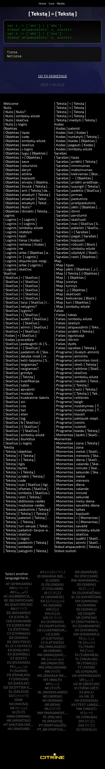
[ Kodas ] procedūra (18, 344)
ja (45, 597)
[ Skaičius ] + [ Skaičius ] (21, 319)
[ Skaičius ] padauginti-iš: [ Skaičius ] (31, 348)
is (42, 588)
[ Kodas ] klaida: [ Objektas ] (75, 145)
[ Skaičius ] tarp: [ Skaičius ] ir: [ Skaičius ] (34, 306)
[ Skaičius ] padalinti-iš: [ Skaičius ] (30, 356)
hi (14, 716)
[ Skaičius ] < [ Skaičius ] (21, 290)
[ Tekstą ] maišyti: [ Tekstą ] (75, 124)
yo (78, 721)
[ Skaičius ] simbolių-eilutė (24, 439)
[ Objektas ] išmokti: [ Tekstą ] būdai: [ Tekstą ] (38, 215)
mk (40, 659)
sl (73, 601)
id (39, 580)
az (5, 600)
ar (12, 596)
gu (11, 700)
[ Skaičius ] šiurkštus (19, 443)
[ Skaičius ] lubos (16, 389)
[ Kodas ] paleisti (67, 132)
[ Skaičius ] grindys (17, 377)
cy (9, 637)
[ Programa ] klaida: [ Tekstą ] (76, 435)
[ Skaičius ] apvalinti (19, 393)
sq (80, 617)
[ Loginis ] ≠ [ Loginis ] (20, 228)
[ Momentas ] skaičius (71, 538)
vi (75, 692)
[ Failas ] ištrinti (66, 344)
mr (47, 675)
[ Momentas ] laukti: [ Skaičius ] (78, 439)
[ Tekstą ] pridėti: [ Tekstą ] (24, 480)
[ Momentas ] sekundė (71, 501)
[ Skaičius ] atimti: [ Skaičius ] (25, 331)
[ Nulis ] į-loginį (15, 128)
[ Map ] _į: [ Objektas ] (70, 294)
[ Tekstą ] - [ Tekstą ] (19, 526)
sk (74, 597)
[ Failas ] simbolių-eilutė (73, 323)
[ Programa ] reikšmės (71, 402)
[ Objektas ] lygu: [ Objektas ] (25, 157)
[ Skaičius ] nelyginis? (20, 310)
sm (77, 605)
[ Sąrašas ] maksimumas (73, 174)
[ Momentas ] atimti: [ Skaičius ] (78, 546)
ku (43, 626)
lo (48, 638)
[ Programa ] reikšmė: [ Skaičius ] (79, 373)
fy (11, 683)
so (78, 613)
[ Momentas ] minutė (70, 497)
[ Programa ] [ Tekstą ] (71, 389)
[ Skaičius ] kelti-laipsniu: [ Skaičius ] (31, 364)
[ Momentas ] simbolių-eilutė (77, 534)
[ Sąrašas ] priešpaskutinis (74, 207)
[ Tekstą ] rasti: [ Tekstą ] (22, 501)
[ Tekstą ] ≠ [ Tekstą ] (19, 464)
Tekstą (8, 451)
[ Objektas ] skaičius (18, 149)
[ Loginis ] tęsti (14, 240)
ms (39, 680)
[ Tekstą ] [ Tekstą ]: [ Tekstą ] (25, 517)
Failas (59, 315)
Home (42, 3)
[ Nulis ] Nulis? (14, 116)
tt (79, 671)
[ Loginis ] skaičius (17, 273)
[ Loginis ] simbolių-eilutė (23, 232)
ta (80, 642)
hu (10, 733)
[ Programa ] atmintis (71, 360)
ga (10, 687)
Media (61, 3)
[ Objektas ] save (16, 165)
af (8, 588)
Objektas (10, 132)
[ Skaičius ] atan (15, 418)
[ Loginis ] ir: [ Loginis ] (20, 261)
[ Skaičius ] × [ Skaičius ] (21, 335)
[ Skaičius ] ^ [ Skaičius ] (21, 435)
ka (43, 605)
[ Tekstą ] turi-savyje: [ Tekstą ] (27, 530)
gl (11, 695)
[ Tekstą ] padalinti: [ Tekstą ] (25, 546)
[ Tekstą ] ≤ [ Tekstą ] (70, 112)
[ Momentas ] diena (69, 488)
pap (40, 717)
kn (47, 617)
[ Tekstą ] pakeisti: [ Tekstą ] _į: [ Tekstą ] (34, 522)
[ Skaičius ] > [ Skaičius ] (21, 281)
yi (81, 717)
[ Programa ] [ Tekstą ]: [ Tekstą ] (79, 397)
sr (78, 622)
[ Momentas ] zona (69, 451)
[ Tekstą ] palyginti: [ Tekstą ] (25, 555)
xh (77, 704)
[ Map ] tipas (64, 269)
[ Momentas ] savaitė (71, 530)
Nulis (7, 112)
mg (42, 651)
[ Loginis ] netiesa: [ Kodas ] (24, 248)
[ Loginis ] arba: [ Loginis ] (23, 269)
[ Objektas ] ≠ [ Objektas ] (22, 161)
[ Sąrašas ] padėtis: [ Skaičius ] (77, 194)
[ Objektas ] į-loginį (18, 153)
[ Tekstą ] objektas (17, 455)
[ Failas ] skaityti (67, 327)
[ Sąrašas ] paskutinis (71, 203)
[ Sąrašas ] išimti (67, 215)
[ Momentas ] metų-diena (74, 505)
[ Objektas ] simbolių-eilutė (24, 145)
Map (57, 265)
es (10, 658)
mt (46, 684)
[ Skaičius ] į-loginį (17, 447)
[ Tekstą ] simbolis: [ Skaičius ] (26, 497)
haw (19, 704)
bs (9, 617)
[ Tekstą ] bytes (15, 472)
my (48, 688)
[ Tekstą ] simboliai (18, 551)
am (12, 592)
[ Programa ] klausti (69, 418)
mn (43, 667)
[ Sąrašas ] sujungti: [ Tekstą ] (77, 190)
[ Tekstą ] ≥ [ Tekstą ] (70, 120)
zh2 (81, 729)
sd (79, 588)
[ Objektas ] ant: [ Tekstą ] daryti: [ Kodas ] (35, 194)
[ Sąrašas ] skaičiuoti (70, 223)
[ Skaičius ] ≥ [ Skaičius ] (21, 286)
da (11, 642)
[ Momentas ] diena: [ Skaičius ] (78, 464)
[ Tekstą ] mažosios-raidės (24, 509)
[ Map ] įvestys (65, 286)
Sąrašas (60, 157)
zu (78, 733)
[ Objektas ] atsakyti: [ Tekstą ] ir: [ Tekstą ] (36, 203)
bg (7, 608)
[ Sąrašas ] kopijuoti (69, 244)
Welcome (10, 107)
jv (43, 601)
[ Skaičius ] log (14, 422)
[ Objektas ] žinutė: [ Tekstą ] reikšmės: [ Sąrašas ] (41, 190)
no (45, 700)
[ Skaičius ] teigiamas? (20, 368)
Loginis (9, 219)
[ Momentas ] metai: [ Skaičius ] (78, 455)
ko (45, 622)
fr (9, 679)
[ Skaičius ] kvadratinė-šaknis (26, 402)
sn (79, 609)
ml (43, 663)
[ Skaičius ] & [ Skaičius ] (21, 426)
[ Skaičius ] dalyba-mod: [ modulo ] (30, 360)
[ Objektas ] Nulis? (17, 211)
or (47, 709)
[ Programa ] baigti (68, 406)
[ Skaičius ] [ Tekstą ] (19, 381)
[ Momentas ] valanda (71, 493)
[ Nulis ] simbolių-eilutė (21, 120)
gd (5, 691)
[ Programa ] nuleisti (70, 431)
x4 (81, 700)
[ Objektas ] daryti (17, 174)
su (74, 630)
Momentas (62, 443)
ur (81, 684)
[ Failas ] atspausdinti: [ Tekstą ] (79, 331)
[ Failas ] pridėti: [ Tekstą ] (74, 335)
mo (41, 671)
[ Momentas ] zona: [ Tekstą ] (76, 447)
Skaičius (9, 277)
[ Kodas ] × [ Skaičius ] (19, 339)
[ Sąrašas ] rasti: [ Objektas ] (76, 261)
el (8, 650)
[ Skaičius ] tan (14, 414)
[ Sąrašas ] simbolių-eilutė (74, 252)
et (12, 662)
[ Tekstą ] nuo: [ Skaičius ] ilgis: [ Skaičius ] (35, 488)
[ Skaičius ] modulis (18, 397)
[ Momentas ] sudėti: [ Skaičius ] (79, 542)
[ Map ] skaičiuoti (67, 298)
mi (45, 655)
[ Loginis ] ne (13, 252)
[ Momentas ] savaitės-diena (76, 509)
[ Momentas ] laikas (69, 513)
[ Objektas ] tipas (16, 136)
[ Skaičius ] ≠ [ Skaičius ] (21, 302)
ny (44, 704)
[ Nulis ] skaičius (15, 124)
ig (47, 584)
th (82, 655)
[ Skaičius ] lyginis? (18, 315)
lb (39, 634)
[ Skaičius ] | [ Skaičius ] (21, 431)
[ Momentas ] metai (69, 480)
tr (78, 667)
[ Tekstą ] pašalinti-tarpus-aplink (29, 534)
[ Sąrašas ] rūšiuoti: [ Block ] (75, 248)
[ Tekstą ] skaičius (17, 538)
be (6, 604)
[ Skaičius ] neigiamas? (21, 373)
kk (45, 609)
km (48, 613)
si (80, 593)
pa (47, 713)
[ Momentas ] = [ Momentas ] (77, 522)
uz (75, 688)
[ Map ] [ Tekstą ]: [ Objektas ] (76, 277)
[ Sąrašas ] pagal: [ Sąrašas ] (76, 240)
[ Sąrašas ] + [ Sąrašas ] (72, 236)
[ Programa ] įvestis (69, 426)
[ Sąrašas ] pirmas (68, 199)
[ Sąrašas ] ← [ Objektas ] (73, 182)
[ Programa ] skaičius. (71, 377)
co (9, 629)
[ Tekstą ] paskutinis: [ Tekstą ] (26, 513)
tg (80, 651)
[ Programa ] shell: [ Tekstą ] (76, 368)
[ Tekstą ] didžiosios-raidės (24, 505)
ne (47, 692)
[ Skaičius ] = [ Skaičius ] (21, 298)
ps (44, 725)
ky (41, 630)
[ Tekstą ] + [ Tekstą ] (19, 476)
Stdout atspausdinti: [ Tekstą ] (77, 551)
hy (42, 576)
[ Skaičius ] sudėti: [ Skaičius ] (25, 323)
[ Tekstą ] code (14, 484)
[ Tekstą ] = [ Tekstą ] (19, 459)
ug (78, 675)
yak (79, 713)
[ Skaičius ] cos (14, 410)
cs (10, 633)
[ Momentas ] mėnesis (71, 484)
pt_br (42, 733)
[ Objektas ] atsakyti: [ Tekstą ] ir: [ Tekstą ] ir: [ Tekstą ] (45, 207)
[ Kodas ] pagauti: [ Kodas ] (74, 149)
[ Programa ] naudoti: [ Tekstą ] (78, 385)
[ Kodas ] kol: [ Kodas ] (71, 136)
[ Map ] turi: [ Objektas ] (72, 306)
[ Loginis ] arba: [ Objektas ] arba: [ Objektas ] (37, 257)
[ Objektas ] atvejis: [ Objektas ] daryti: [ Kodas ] (39, 186)
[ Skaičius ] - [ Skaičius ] (21, 327)
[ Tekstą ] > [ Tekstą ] (70, 116)
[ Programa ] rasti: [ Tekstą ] (75, 393)
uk (74, 680)
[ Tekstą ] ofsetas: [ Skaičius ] (25, 493)
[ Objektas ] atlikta (17, 178)
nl (40, 696)
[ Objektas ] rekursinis (20, 170)
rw (74, 584)
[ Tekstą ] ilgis (14, 468)
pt (41, 729)
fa (12, 671)
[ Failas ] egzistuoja (69, 339)
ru (77, 580)
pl (45, 721)
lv (43, 646)
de (9, 646)
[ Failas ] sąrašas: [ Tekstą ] (75, 352)
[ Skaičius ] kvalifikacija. (21, 385)
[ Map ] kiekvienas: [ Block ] (75, 302)
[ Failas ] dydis (65, 348)
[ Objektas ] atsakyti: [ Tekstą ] (26, 199)
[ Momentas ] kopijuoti (71, 517)
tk (76, 659)
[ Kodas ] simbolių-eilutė (73, 153)
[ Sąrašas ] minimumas (72, 170)
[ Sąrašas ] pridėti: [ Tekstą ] (75, 165)
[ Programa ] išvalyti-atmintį (76, 356)
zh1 (81, 725)
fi (11, 675)
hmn (11, 720)
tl (77, 663)
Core (51, 3)
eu (9, 666)
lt (43, 642)
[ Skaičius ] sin (14, 406)
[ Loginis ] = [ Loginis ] (20, 223)
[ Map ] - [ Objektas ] (70, 281)
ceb (9, 625)
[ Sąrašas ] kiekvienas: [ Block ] (78, 178)
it (43, 593)
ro (77, 576)
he (12, 712)
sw (76, 638)
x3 (81, 696)
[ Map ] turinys (65, 290)
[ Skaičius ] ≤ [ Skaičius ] (21, 294)
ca (11, 621)
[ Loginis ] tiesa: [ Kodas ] (22, 244)
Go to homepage (52, 80)
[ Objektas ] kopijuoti (19, 182)
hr (9, 724)
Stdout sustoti (65, 555)
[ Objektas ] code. (16, 141)
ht (5, 729)
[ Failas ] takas (65, 319)
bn (13, 613)
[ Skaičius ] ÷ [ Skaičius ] (21, 352)
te (80, 646)
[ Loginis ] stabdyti (17, 236)
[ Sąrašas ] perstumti (70, 219)
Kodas (59, 128)
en (10, 654)
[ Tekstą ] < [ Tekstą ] (70, 107)
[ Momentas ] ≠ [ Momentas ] (77, 526)
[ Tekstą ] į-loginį (16, 542)
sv (77, 634)
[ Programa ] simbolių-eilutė (76, 381)
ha (11, 708)
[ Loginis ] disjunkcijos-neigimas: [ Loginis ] (36, 265)
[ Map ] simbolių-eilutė (72, 310)
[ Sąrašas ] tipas (66, 161)
